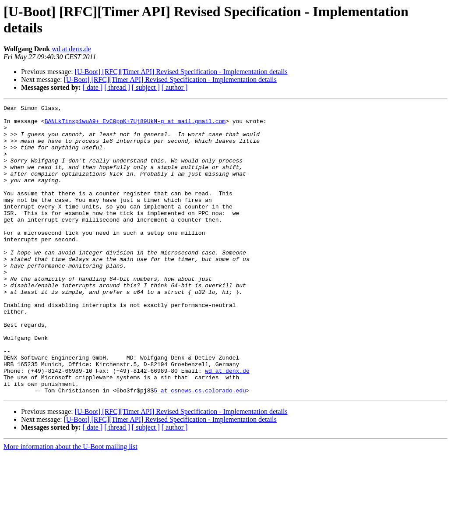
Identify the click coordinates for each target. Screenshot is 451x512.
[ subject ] (146, 87)
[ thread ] (117, 87)
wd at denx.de (71, 49)
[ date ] (92, 87)
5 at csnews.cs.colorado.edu (200, 448)
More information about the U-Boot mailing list (70, 504)
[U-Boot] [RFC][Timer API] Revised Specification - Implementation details (181, 71)
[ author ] (175, 87)
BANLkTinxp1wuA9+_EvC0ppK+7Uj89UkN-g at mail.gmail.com (135, 125)
